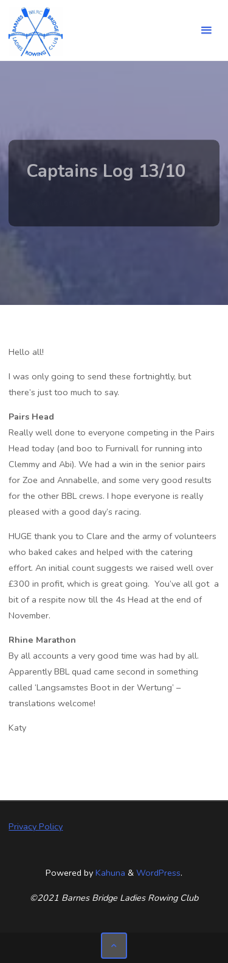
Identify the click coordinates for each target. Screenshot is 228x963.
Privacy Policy (36, 826)
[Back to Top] (114, 946)
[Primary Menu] (206, 30)
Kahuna (109, 873)
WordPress (158, 873)
